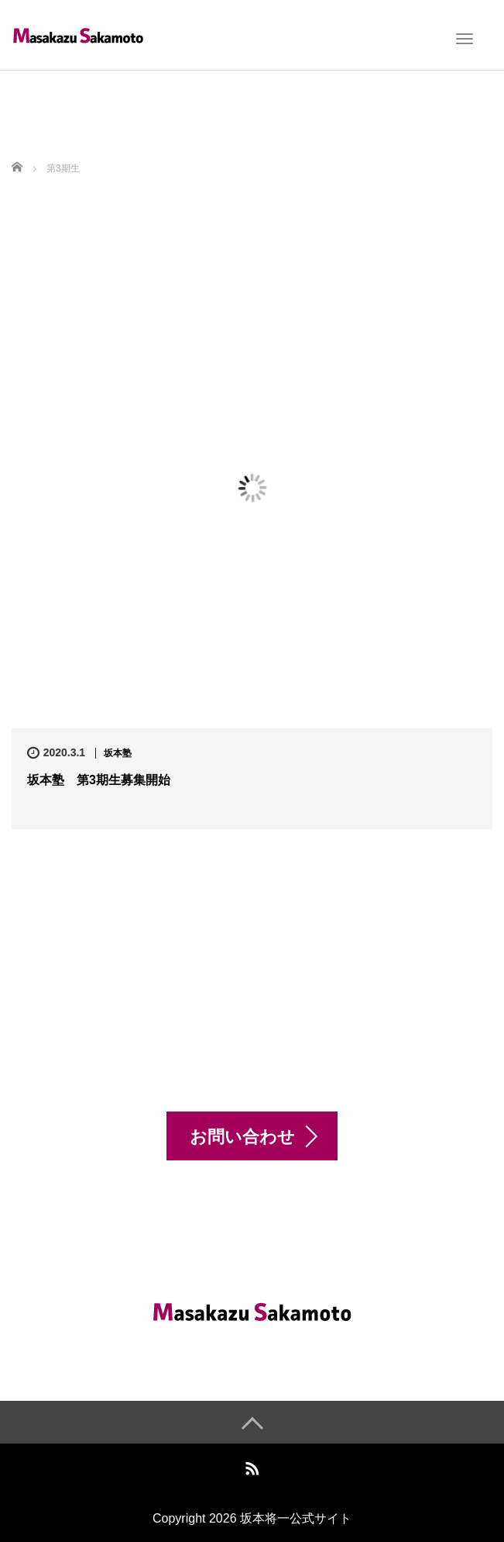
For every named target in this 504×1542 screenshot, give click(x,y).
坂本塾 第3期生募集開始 (98, 780)
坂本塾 (118, 753)
